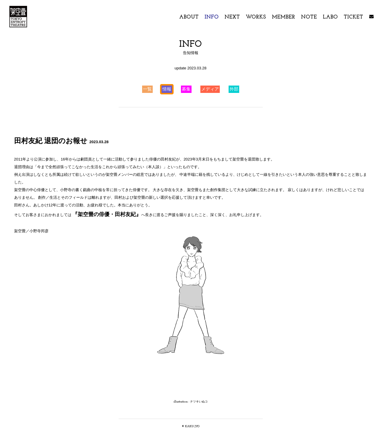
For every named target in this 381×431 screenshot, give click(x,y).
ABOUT (189, 17)
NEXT (232, 17)
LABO (331, 17)
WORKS (256, 17)
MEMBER (284, 17)
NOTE (309, 17)
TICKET (353, 17)
